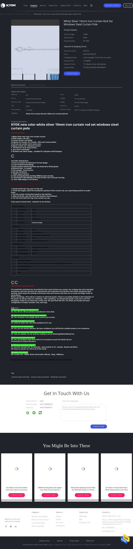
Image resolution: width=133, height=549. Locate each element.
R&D (80, 519)
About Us (43, 5)
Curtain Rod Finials (38, 523)
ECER (108, 545)
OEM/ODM (83, 516)
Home (25, 5)
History (58, 516)
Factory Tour (53, 5)
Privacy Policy (74, 541)
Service (58, 519)
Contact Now (72, 73)
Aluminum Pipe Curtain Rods (20, 377)
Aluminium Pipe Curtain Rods (40, 377)
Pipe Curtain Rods (38, 526)
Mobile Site (90, 541)
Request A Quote (112, 5)
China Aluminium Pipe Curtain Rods (34, 545)
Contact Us (77, 5)
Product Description (38, 85)
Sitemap (60, 541)
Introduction (60, 526)
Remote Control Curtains (40, 520)
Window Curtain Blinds (39, 516)
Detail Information (18, 85)
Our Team (59, 523)
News (85, 5)
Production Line (84, 523)
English (128, 6)
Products (33, 5)
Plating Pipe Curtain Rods (58, 377)
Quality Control (65, 5)
